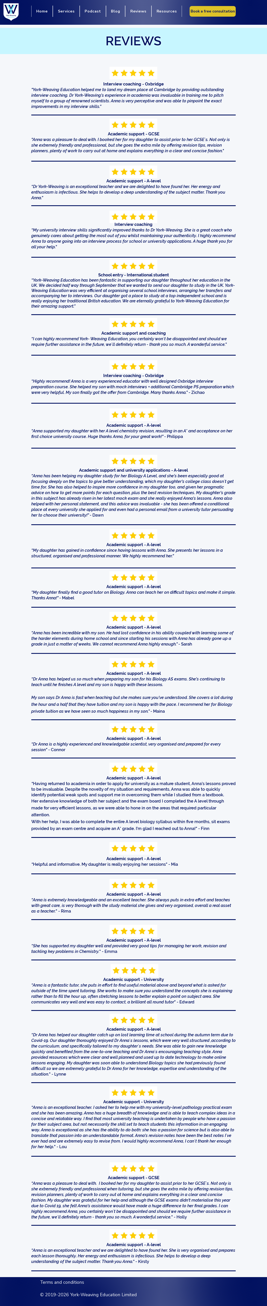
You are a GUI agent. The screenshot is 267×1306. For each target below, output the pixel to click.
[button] (66, 11)
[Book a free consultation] (213, 11)
